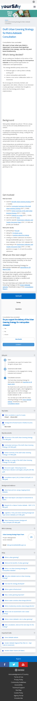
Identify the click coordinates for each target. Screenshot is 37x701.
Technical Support (18, 688)
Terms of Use (18, 677)
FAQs (18, 218)
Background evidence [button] (18, 485)
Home (6, 20)
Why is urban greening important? (14, 595)
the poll (17, 231)
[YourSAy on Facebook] (4, 664)
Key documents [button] (18, 433)
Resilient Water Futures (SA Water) (15, 650)
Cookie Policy (18, 693)
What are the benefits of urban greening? (16, 563)
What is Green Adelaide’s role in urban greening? (18, 619)
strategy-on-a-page (17, 215)
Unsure (6, 334)
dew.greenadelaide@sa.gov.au (16, 545)
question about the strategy (21, 235)
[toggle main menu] (34, 6)
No (5, 331)
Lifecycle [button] (18, 355)
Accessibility (18, 685)
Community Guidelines (18, 682)
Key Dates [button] (18, 411)
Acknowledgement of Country (18, 674)
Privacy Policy (18, 680)
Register (18, 659)
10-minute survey (17, 233)
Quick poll (18, 296)
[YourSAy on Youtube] (23, 664)
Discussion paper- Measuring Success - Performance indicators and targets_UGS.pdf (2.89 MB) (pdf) (18, 470)
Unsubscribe (18, 698)
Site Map (18, 690)
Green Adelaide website (11, 637)
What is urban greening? (12, 557)
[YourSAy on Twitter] (14, 664)
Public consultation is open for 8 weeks (15, 415)
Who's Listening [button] (18, 528)
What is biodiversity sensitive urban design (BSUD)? (19, 606)
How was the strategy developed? (14, 584)
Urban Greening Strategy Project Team (13, 534)
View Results (18, 339)
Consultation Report (13, 403)
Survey (18, 302)
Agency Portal (18, 696)
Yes (5, 328)
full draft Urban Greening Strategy (21, 202)
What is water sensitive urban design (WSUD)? (18, 600)
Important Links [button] (18, 633)
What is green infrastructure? (13, 589)
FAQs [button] (18, 553)
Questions (18, 309)
